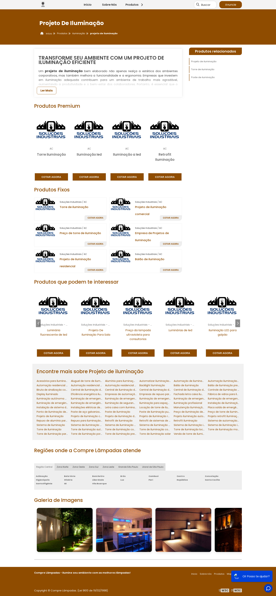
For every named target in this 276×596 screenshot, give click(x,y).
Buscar (206, 5)
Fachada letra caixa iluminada (192, 394)
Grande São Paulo (128, 466)
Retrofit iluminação (185, 420)
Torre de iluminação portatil (88, 434)
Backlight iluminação (152, 385)
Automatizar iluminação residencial (161, 381)
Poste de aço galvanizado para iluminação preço (101, 412)
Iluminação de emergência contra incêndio (63, 403)
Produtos (135, 5)
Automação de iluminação (190, 381)
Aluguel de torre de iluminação (90, 381)
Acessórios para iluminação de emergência (63, 381)
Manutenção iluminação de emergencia (199, 407)
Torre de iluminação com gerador (126, 429)
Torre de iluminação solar (155, 434)
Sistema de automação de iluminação (232, 420)
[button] (237, 323)
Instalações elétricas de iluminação (93, 407)
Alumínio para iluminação (121, 381)
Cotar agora (51, 176)
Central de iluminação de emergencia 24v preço (169, 390)
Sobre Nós (109, 5)
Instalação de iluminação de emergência (233, 403)
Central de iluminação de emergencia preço (201, 390)
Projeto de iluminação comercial (91, 416)
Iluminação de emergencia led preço (196, 398)
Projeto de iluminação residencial (159, 416)
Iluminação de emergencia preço (228, 398)
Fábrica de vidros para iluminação (228, 394)
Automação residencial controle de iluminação (66, 385)
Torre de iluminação (74, 207)
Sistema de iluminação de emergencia (95, 425)
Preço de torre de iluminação (80, 233)
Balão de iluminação (149, 259)
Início (88, 5)
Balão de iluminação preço (224, 385)
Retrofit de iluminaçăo (119, 420)
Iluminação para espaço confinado (161, 403)
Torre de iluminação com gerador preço (164, 429)
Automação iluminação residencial (229, 381)
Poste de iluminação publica (156, 412)
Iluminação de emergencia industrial (127, 398)
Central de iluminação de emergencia (94, 390)
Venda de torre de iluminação (192, 434)
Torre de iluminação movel (224, 429)
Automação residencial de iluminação (94, 385)
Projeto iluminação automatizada (194, 416)
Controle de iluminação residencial (229, 390)
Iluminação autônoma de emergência (60, 398)
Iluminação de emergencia (87, 398)
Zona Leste (108, 466)
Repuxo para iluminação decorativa (93, 420)
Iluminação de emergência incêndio (93, 403)
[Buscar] (198, 5)
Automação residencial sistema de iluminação (134, 385)
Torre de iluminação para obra (55, 434)
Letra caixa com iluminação (122, 407)
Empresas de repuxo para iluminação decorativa (169, 394)
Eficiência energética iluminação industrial (97, 394)
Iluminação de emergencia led (158, 398)
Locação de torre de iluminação (159, 407)
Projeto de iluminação (204, 61)
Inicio (194, 574)
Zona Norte (62, 466)
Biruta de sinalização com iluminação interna (64, 390)
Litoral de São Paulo (152, 466)
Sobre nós (206, 574)
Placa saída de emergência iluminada (231, 407)
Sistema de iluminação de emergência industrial (135, 425)
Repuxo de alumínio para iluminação (59, 420)
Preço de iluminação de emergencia (196, 412)
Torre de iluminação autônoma (90, 429)
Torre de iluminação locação (191, 429)
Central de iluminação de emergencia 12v (130, 390)
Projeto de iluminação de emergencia (128, 416)
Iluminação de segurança (121, 403)
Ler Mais (46, 90)
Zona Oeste (79, 466)
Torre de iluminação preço (121, 434)
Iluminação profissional (188, 403)
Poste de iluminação (203, 77)
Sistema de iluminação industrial (194, 425)
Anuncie (230, 5)
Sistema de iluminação (51, 425)
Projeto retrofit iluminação (224, 416)
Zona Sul (93, 466)
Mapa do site (234, 574)
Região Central (44, 466)
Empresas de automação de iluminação (130, 394)
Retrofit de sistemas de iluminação (161, 420)
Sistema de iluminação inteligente (229, 425)
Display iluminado (47, 394)
